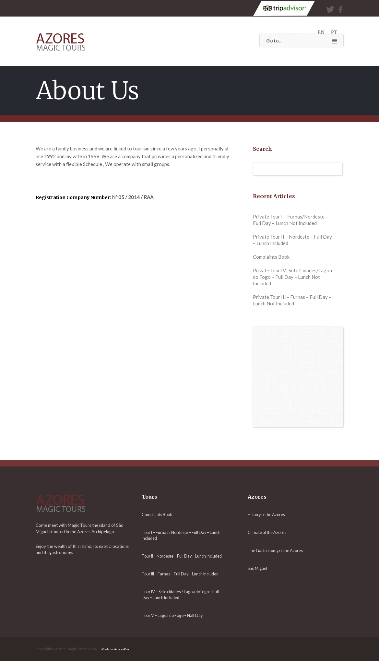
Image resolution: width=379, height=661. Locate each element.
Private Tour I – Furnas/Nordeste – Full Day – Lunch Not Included (290, 220)
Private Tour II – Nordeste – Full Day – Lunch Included (292, 240)
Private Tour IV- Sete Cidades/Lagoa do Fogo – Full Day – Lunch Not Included (292, 276)
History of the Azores (266, 514)
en (321, 32)
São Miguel (257, 568)
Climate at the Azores (267, 532)
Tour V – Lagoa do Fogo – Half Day (172, 615)
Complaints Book (271, 257)
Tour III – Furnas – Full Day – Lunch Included (180, 574)
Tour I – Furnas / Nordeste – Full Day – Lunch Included (181, 535)
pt (334, 32)
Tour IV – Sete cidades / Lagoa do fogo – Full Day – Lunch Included (180, 594)
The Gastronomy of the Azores (275, 550)
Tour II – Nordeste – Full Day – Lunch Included (182, 556)
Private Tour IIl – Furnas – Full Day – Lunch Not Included (292, 300)
